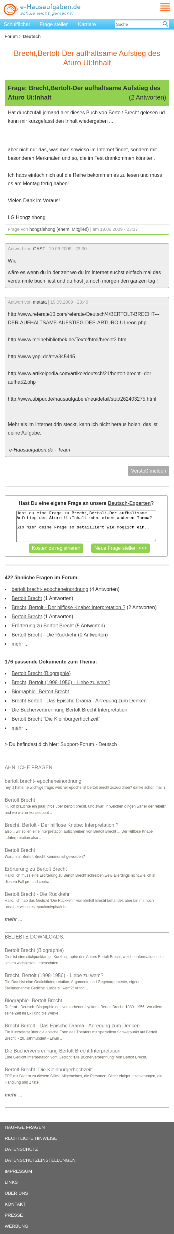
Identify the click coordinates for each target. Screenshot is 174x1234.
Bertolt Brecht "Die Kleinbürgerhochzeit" (56, 719)
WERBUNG (16, 1226)
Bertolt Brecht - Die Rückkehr (44, 634)
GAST (39, 248)
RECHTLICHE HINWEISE (31, 1138)
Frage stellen (54, 24)
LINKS (11, 1182)
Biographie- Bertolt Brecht (40, 691)
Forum (11, 36)
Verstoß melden (148, 471)
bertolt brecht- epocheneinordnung (50, 589)
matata (40, 302)
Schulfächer (17, 24)
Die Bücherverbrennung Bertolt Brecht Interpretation (69, 709)
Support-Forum (77, 744)
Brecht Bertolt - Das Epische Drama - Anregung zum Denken (79, 700)
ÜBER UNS (16, 1193)
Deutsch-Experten (129, 503)
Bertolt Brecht (27, 598)
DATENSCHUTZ (21, 1149)
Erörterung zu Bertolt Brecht (43, 625)
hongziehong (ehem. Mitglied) (59, 229)
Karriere (87, 24)
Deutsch (107, 744)
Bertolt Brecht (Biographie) (41, 673)
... (14, 919)
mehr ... (20, 644)
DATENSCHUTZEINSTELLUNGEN (40, 1160)
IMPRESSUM (18, 1171)
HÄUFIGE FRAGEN (25, 1127)
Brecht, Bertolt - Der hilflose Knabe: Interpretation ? (68, 607)
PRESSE (14, 1215)
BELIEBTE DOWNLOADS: (34, 936)
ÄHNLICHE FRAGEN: (29, 767)
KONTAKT (15, 1204)
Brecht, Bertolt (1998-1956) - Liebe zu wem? (61, 682)
